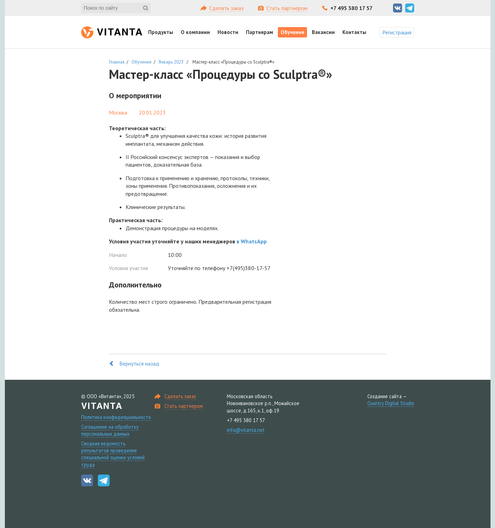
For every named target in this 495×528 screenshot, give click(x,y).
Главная (117, 62)
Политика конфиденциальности (116, 417)
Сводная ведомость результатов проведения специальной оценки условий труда (113, 454)
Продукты (160, 32)
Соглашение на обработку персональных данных (110, 430)
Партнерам (259, 32)
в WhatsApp (252, 241)
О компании (195, 32)
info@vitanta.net (246, 430)
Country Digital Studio (390, 403)
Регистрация (396, 32)
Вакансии (323, 32)
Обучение (292, 32)
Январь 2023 (171, 62)
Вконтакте (397, 7)
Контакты (354, 32)
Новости (227, 32)
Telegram (409, 7)
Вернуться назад (139, 363)
